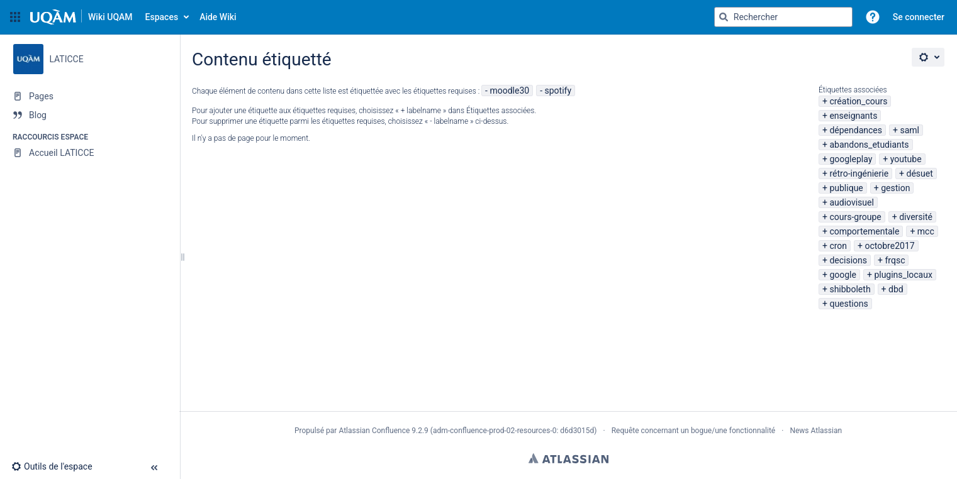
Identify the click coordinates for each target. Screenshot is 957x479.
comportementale (864, 231)
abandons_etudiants (869, 145)
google (842, 275)
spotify (558, 90)
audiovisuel (851, 202)
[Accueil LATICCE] (89, 152)
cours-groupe (855, 217)
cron (838, 246)
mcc (925, 231)
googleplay (850, 159)
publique (846, 188)
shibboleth (849, 289)
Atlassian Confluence (374, 430)
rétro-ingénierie (858, 173)
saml (909, 130)
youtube (906, 159)
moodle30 (509, 90)
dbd (896, 289)
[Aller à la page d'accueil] (81, 17)
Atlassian (568, 458)
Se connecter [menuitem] (918, 17)
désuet (919, 173)
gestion (895, 188)
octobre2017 (890, 246)
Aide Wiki (217, 17)
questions (848, 304)
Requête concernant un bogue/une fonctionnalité (694, 430)
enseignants (853, 116)
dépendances (855, 130)
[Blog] (89, 115)
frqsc (895, 260)
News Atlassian (816, 430)
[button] (15, 17)
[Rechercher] (724, 17)
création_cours (858, 101)
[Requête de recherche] (783, 17)
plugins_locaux (903, 275)
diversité (915, 217)
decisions (848, 260)
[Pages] (89, 96)
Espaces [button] (162, 17)
